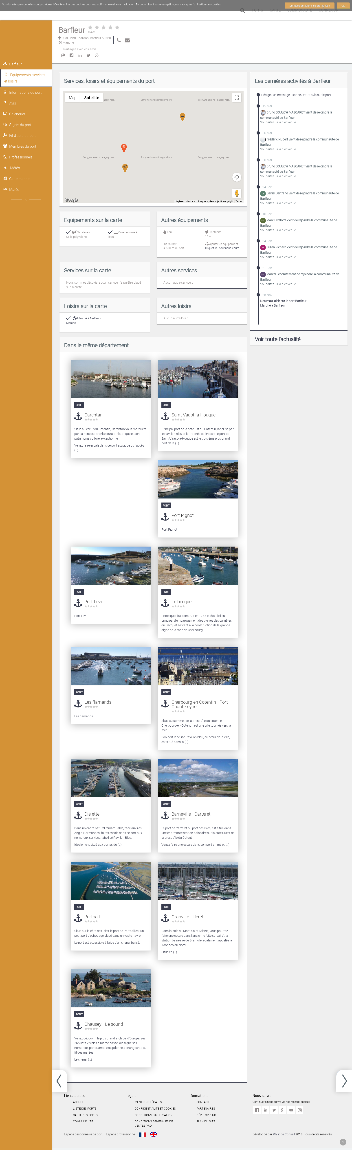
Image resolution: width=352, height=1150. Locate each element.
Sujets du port (17, 124)
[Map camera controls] (236, 177)
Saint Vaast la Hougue (194, 415)
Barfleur (12, 64)
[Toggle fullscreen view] (236, 97)
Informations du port (22, 92)
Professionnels (18, 157)
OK (343, 5)
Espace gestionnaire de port (83, 1134)
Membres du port (19, 146)
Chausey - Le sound (103, 1024)
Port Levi (93, 601)
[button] (125, 168)
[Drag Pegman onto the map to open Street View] (236, 193)
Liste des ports (85, 1108)
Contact (202, 1102)
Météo (11, 167)
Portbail (92, 917)
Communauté (83, 1121)
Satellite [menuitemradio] (91, 97)
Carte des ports (85, 1115)
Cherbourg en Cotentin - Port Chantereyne (200, 704)
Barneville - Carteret (191, 814)
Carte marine (16, 178)
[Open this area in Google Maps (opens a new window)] (71, 200)
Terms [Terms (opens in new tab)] (239, 201)
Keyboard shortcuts (187, 201)
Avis (9, 103)
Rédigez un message (275, 95)
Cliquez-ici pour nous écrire (222, 248)
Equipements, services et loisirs (24, 78)
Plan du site (205, 1121)
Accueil (78, 1102)
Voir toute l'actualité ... (280, 339)
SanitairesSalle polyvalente (78, 234)
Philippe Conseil (284, 1134)
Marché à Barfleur (283, 303)
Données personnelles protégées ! (309, 5)
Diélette (91, 814)
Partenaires (205, 1108)
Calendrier (14, 113)
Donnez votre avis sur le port (311, 95)
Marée (11, 189)
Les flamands (97, 702)
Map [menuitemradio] (73, 97)
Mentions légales (148, 1102)
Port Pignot (183, 515)
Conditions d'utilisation (153, 1115)
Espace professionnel (121, 1134)
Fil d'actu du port (19, 135)
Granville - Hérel (187, 917)
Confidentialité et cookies (155, 1108)
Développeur (206, 1115)
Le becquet (182, 601)
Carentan (93, 415)
